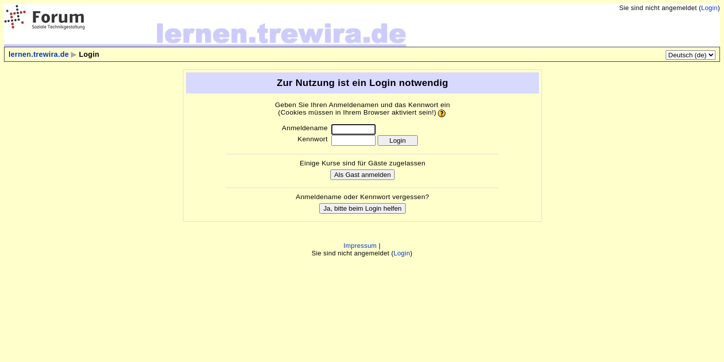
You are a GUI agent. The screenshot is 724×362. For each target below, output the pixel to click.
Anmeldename (305, 128)
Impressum (360, 245)
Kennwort (313, 139)
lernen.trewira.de (39, 54)
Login (709, 8)
